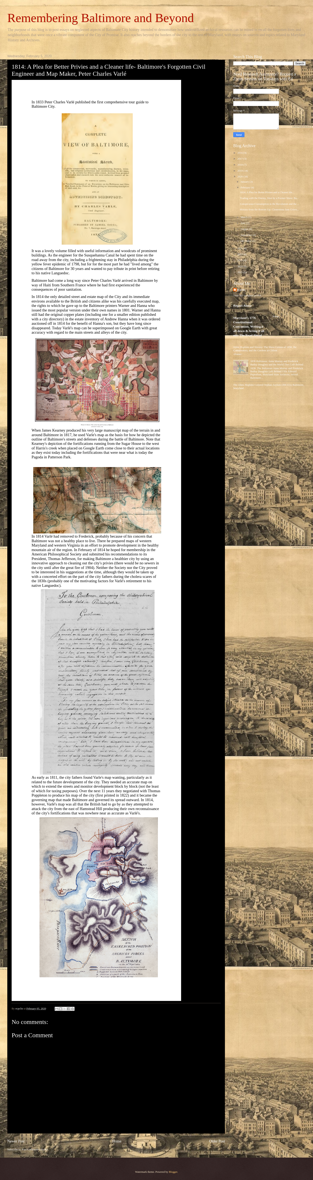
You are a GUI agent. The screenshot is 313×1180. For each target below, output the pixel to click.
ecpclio (241, 289)
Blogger (173, 1171)
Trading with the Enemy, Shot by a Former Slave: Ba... (269, 198)
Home (116, 1141)
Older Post (217, 1141)
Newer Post (16, 1141)
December (246, 240)
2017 (240, 158)
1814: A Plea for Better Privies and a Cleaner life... (267, 192)
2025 (240, 272)
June (243, 223)
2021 (240, 248)
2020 (240, 176)
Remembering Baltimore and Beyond (100, 18)
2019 (240, 170)
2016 (240, 152)
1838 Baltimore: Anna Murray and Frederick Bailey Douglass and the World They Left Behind (276, 363)
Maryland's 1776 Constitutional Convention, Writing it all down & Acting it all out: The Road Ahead (248, 326)
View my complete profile (247, 295)
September (247, 235)
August (245, 229)
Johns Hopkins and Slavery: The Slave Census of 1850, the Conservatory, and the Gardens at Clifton (264, 349)
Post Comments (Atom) (34, 1149)
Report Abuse (242, 305)
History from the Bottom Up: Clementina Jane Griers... (269, 209)
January (245, 181)
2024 (240, 266)
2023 (240, 260)
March (244, 217)
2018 (240, 164)
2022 (240, 254)
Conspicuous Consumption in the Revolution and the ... (269, 204)
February (246, 187)
